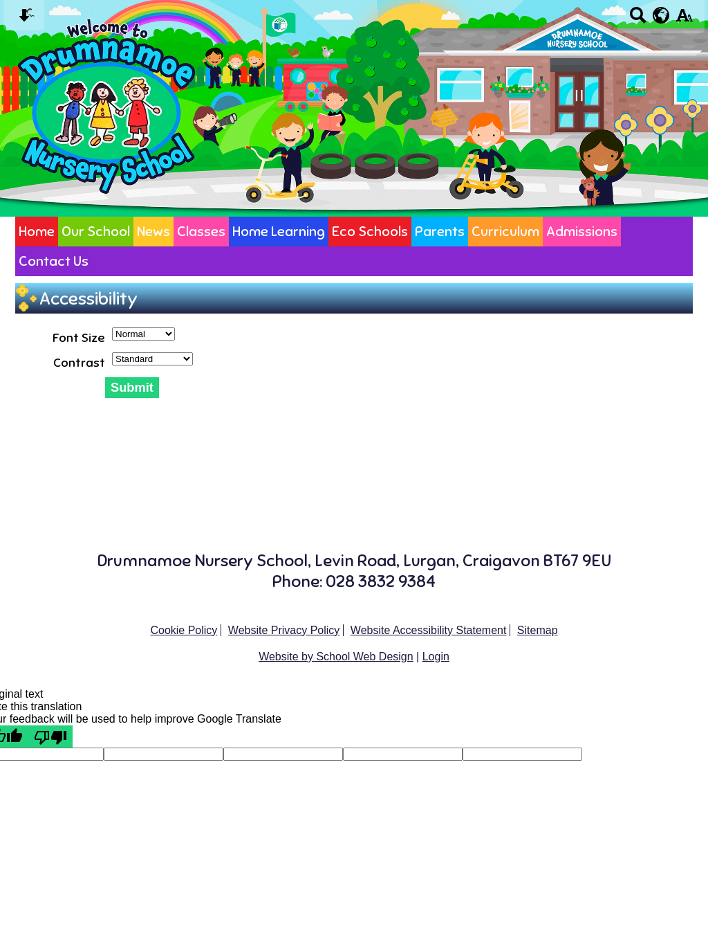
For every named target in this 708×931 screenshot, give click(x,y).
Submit (132, 387)
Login (435, 656)
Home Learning (278, 231)
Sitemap (537, 630)
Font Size (79, 337)
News (153, 231)
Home (37, 231)
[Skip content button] (24, 20)
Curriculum (505, 231)
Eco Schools (370, 231)
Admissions (581, 231)
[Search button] (638, 20)
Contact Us (53, 261)
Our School (96, 231)
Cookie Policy (183, 630)
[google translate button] (661, 15)
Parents (440, 231)
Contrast (79, 362)
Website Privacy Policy (284, 630)
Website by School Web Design (336, 656)
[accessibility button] (684, 20)
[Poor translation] (50, 736)
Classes (201, 231)
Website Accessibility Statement (429, 630)
